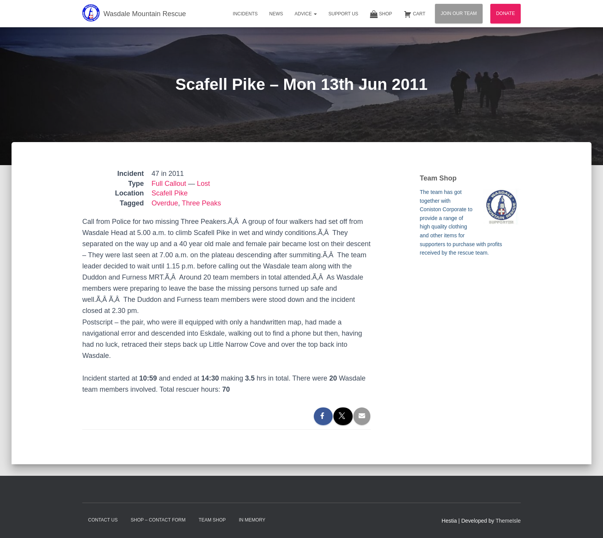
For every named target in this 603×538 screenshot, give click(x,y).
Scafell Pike (170, 193)
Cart (414, 14)
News (276, 14)
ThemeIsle (508, 521)
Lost (203, 183)
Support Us (343, 14)
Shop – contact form (158, 520)
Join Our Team (459, 13)
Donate (505, 13)
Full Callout (169, 183)
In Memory (252, 520)
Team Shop (212, 520)
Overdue (165, 203)
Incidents (245, 14)
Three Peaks (201, 203)
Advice (306, 14)
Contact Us (103, 520)
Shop (381, 14)
